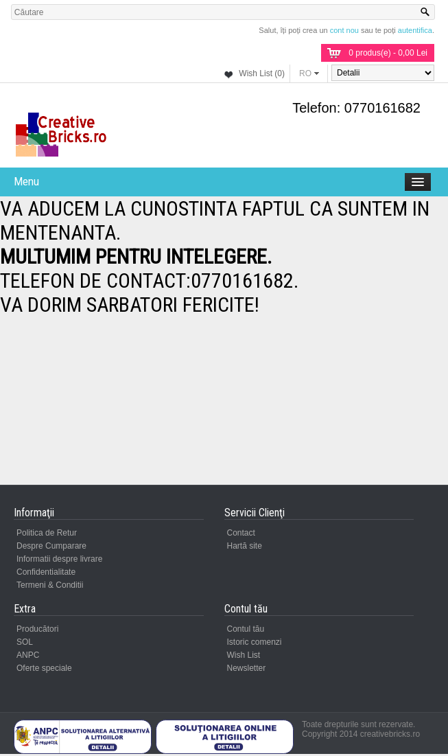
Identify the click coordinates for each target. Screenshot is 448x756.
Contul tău (246, 629)
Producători (37, 629)
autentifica (415, 30)
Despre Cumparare (51, 546)
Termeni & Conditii (49, 585)
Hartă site (244, 546)
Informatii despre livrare (59, 559)
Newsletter (246, 668)
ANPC (27, 655)
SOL (24, 642)
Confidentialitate (45, 572)
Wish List (244, 655)
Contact (241, 533)
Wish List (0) (262, 73)
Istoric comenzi (254, 642)
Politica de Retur (46, 533)
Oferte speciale (44, 668)
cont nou (344, 30)
